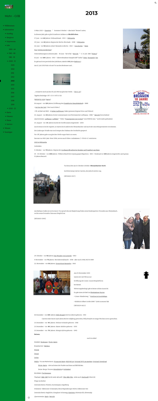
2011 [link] (12, 73)
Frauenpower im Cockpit (74, 119)
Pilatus (94, 54)
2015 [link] (12, 89)
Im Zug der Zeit (40, 107)
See (96, 58)
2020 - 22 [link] (12, 108)
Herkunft (85, 377)
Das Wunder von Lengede (63, 256)
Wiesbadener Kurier (97, 292)
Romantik (91, 58)
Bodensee (44, 342)
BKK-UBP (44, 377)
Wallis (36, 361)
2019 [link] (12, 105)
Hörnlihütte (57, 369)
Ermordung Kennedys (63, 263)
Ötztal (36, 354)
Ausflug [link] (10, 34)
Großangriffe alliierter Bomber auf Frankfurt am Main (80, 150)
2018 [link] (12, 101)
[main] (91, 13)
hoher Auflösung (58, 111)
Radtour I (77, 61)
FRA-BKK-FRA (68, 377)
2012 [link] (12, 77)
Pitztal (36, 350)
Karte (48, 99)
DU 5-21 (77, 92)
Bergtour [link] (10, 38)
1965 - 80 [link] (12, 53)
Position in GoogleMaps (98, 296)
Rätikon (47, 346)
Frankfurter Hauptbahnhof (73, 103)
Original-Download (100, 361)
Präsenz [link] (10, 116)
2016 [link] (12, 93)
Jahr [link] (8, 45)
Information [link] (9, 30)
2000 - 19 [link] (12, 61)
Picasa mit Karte (59, 361)
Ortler (36, 358)
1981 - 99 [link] (12, 57)
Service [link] (9, 124)
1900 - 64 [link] (12, 49)
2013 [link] (12, 81)
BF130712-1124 (40, 99)
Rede (86, 46)
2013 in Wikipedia (40, 142)
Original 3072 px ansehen (83, 361)
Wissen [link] (7, 128)
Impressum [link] (11, 41)
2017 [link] (12, 97)
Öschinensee (46, 373)
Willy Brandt (60, 315)
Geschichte (79, 46)
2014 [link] (12, 85)
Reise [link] (9, 120)
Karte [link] (9, 112)
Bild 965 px (70, 361)
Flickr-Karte (53, 342)
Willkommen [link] (10, 26)
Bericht (75, 54)
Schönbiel (67, 369)
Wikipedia (71, 38)
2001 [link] (12, 65)
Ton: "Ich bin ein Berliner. (42, 50)
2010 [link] (12, 69)
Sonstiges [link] (8, 132)
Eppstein (48, 30)
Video (85, 58)
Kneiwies (71, 393)
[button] (155, 2)
